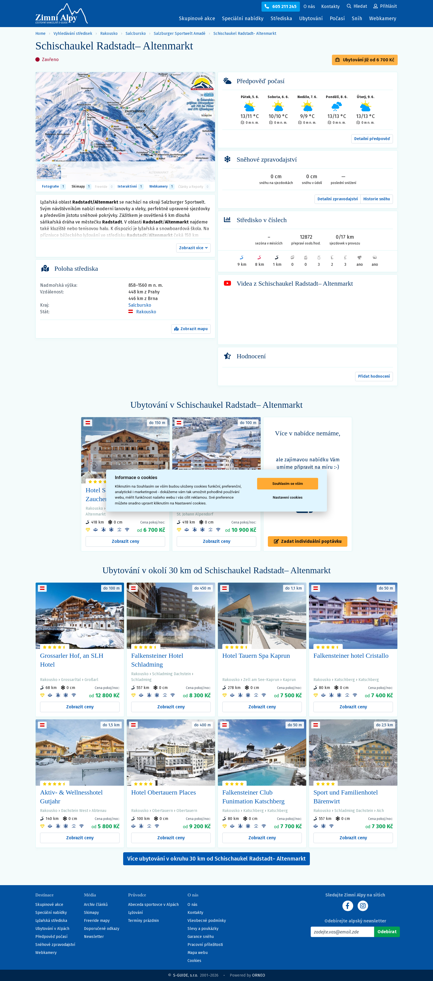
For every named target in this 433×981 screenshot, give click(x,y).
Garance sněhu (201, 936)
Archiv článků (96, 904)
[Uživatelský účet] (357, 6)
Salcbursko (136, 33)
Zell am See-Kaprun (261, 679)
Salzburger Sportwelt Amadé (179, 33)
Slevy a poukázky (203, 928)
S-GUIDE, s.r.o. (185, 975)
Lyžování (135, 912)
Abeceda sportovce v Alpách (153, 904)
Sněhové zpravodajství (55, 944)
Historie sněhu (376, 199)
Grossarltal (71, 679)
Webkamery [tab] (161, 187)
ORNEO (258, 975)
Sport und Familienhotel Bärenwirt (345, 797)
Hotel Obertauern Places (163, 792)
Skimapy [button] (81, 187)
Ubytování (312, 19)
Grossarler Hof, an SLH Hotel (71, 660)
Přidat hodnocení (374, 376)
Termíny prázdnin (143, 920)
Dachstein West (74, 810)
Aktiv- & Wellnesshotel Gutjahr (71, 797)
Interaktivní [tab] (131, 187)
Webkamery (382, 18)
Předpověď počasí (51, 936)
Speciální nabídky (242, 18)
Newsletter (94, 936)
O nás (192, 904)
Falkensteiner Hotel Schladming (157, 660)
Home (40, 33)
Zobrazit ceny (125, 541)
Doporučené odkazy (101, 928)
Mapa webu (198, 952)
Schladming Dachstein (171, 674)
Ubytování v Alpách (52, 928)
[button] (193, 248)
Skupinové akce (197, 18)
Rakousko (109, 33)
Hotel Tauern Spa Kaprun (256, 655)
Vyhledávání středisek (73, 33)
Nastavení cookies (288, 497)
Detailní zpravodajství (338, 199)
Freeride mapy (97, 920)
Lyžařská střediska (51, 920)
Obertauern (162, 810)
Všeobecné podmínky (207, 920)
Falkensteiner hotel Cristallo (351, 655)
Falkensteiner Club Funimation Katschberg (253, 797)
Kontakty (195, 912)
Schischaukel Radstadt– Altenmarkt (244, 33)
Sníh (358, 19)
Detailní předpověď (372, 138)
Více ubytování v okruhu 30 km (216, 858)
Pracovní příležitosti (205, 944)
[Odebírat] (387, 932)
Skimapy (91, 912)
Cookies (194, 960)
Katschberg (344, 679)
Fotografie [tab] (53, 187)
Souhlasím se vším (287, 484)
